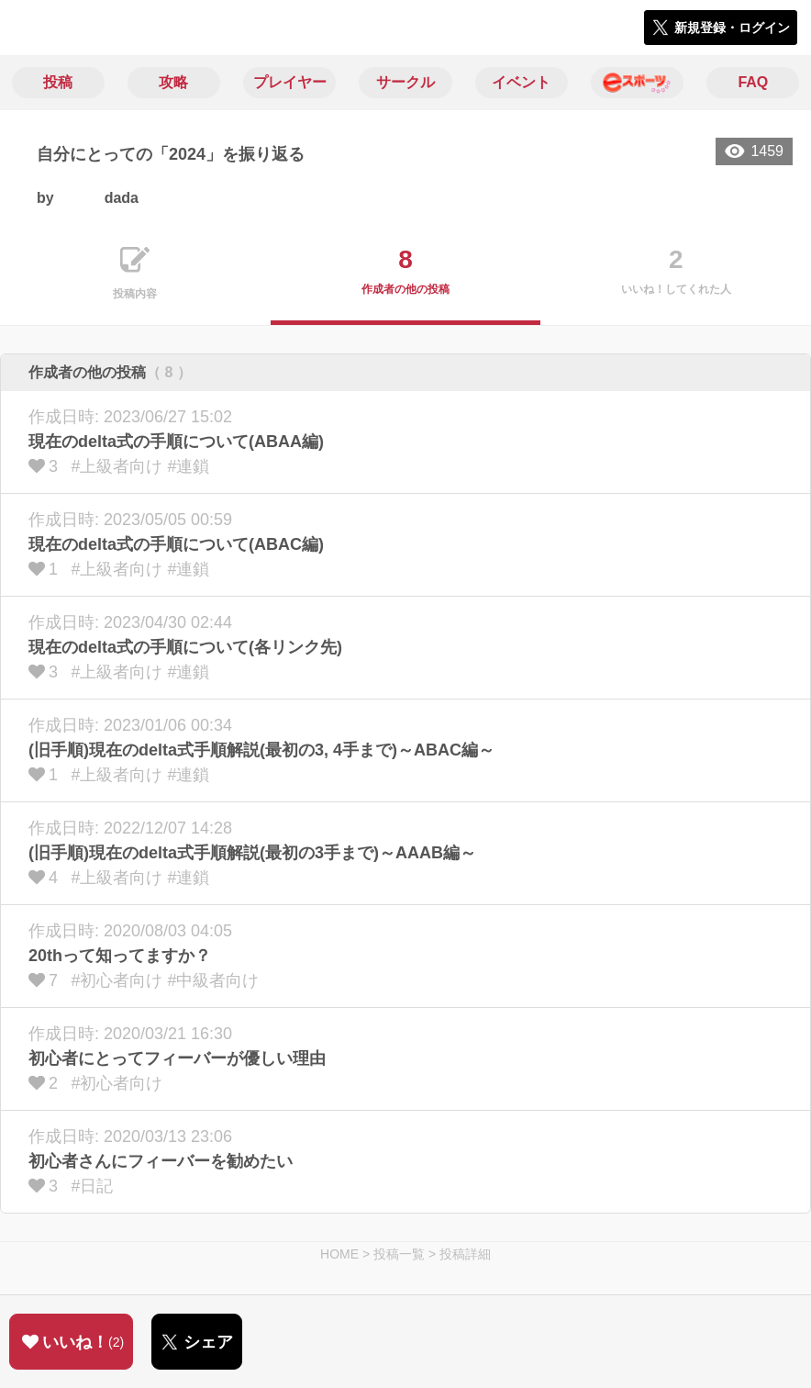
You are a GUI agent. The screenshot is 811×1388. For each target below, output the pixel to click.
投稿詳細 (465, 1254)
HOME (339, 1254)
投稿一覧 (399, 1254)
